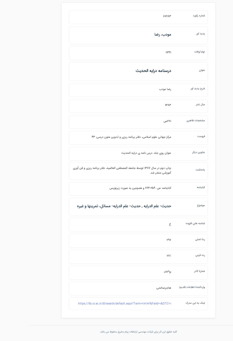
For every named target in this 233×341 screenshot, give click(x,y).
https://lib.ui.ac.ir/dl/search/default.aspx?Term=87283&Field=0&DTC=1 (102, 303)
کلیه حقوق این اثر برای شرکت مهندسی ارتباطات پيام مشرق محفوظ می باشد (116, 332)
